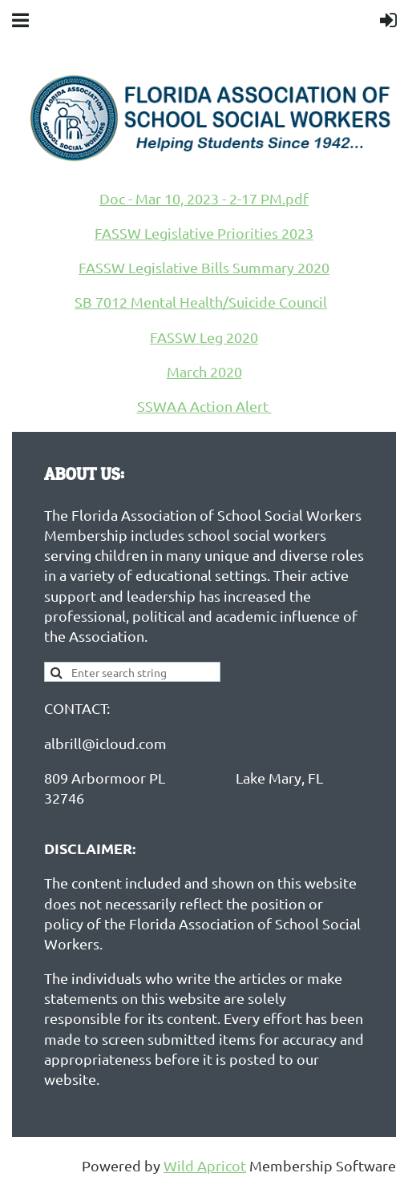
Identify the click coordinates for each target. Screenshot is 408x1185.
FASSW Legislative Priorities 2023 (204, 232)
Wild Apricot (205, 1165)
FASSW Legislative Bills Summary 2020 (204, 267)
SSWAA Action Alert (204, 405)
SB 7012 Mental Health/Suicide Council (201, 301)
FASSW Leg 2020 (204, 336)
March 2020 (204, 371)
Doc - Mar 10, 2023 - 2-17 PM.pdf (204, 198)
